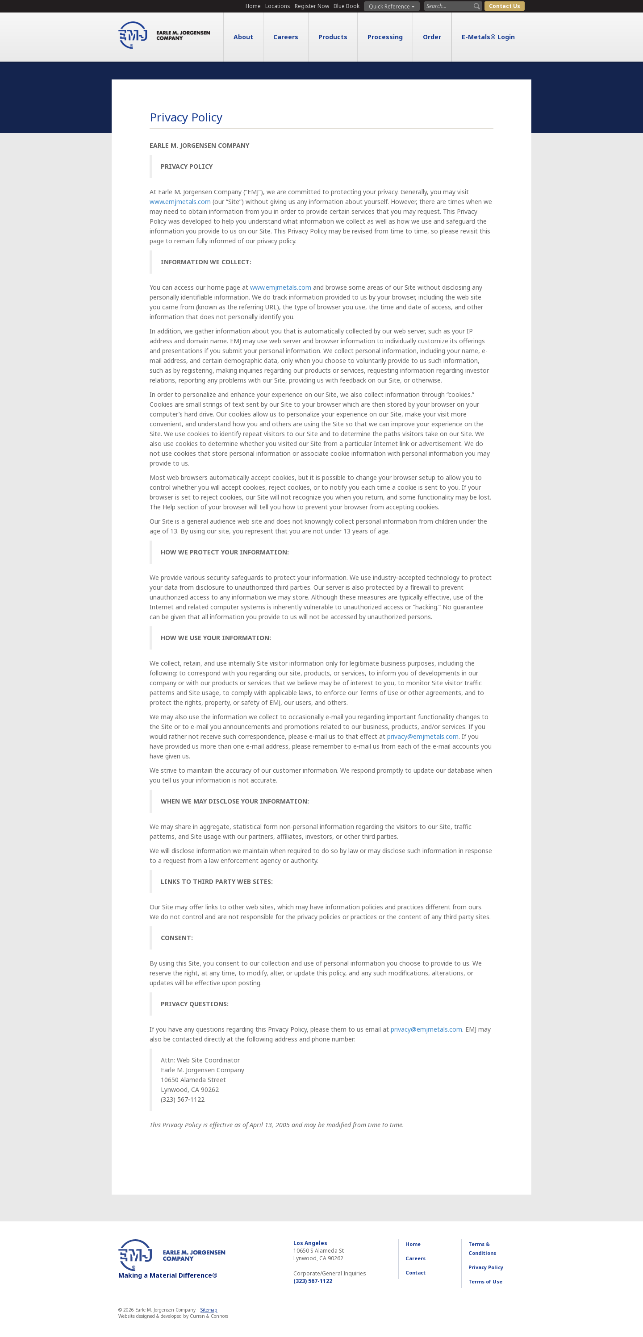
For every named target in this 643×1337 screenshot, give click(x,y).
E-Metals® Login (488, 37)
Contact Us (504, 6)
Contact (415, 1272)
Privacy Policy (485, 1267)
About (243, 37)
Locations (277, 6)
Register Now (312, 6)
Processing (385, 37)
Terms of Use (485, 1281)
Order (432, 37)
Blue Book (346, 6)
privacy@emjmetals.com (423, 736)
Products (332, 37)
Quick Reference (392, 6)
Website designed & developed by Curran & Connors (173, 1316)
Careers (285, 37)
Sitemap (208, 1310)
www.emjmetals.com (180, 201)
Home (253, 6)
